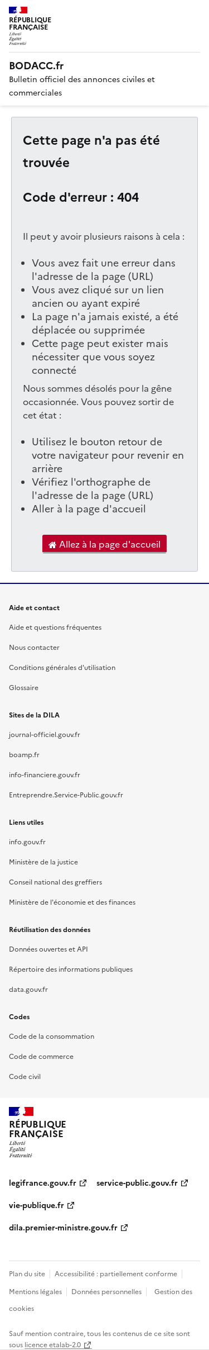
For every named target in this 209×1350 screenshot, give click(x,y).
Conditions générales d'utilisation (62, 667)
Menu (193, 13)
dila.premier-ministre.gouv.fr (63, 1227)
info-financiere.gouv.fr (44, 774)
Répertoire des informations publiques (71, 968)
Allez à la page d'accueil (104, 544)
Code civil (25, 1076)
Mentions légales (35, 1291)
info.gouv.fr (27, 841)
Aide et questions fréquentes (55, 626)
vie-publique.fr (36, 1204)
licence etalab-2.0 (53, 1344)
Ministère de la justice (43, 861)
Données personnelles (106, 1291)
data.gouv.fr (28, 989)
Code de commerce (41, 1056)
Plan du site (27, 1273)
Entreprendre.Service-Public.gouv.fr (66, 794)
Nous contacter (34, 647)
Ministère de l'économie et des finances (72, 901)
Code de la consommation (51, 1035)
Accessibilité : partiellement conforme (116, 1273)
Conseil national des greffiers (55, 881)
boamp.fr (24, 754)
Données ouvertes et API (48, 948)
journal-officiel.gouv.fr (44, 734)
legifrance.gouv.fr (42, 1182)
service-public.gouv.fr (137, 1182)
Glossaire (23, 687)
